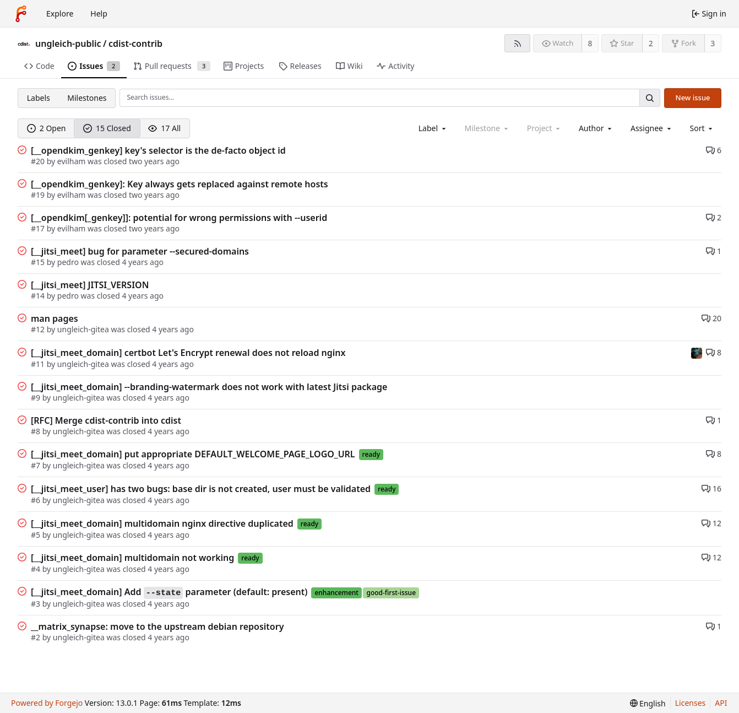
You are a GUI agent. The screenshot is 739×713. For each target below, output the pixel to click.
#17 (39, 228)
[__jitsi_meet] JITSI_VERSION (90, 284)
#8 (36, 431)
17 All (164, 128)
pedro (68, 262)
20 (711, 318)
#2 (36, 637)
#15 (39, 262)
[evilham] (696, 352)
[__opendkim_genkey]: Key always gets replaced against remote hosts (179, 184)
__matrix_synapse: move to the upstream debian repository (157, 626)
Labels (38, 98)
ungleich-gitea (83, 329)
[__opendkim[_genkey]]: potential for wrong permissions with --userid (179, 217)
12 (711, 523)
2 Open (46, 128)
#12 (39, 329)
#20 (39, 161)
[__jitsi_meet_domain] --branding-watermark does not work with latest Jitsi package (209, 386)
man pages (54, 318)
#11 (39, 364)
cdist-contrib (135, 43)
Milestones (86, 98)
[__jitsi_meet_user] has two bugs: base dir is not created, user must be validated (201, 488)
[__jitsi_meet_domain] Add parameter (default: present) (169, 592)
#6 (36, 500)
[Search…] (649, 98)
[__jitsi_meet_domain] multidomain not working (132, 557)
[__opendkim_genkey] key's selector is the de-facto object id (158, 150)
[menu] (702, 128)
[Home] (21, 14)
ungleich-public (68, 43)
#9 (36, 397)
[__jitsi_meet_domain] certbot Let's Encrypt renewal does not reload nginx (188, 352)
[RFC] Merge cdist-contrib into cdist (106, 420)
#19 (39, 195)
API (721, 703)
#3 (36, 603)
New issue (693, 97)
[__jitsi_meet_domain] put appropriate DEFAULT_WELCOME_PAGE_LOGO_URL (193, 454)
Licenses (690, 703)
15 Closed (107, 128)
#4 (36, 569)
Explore (59, 13)
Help (98, 13)
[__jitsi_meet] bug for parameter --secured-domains (140, 251)
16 (711, 488)
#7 (36, 465)
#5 (36, 535)
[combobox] (433, 128)
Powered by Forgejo (47, 703)
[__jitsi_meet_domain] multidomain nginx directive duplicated (162, 523)
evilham (71, 161)
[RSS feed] (517, 43)
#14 (39, 295)
